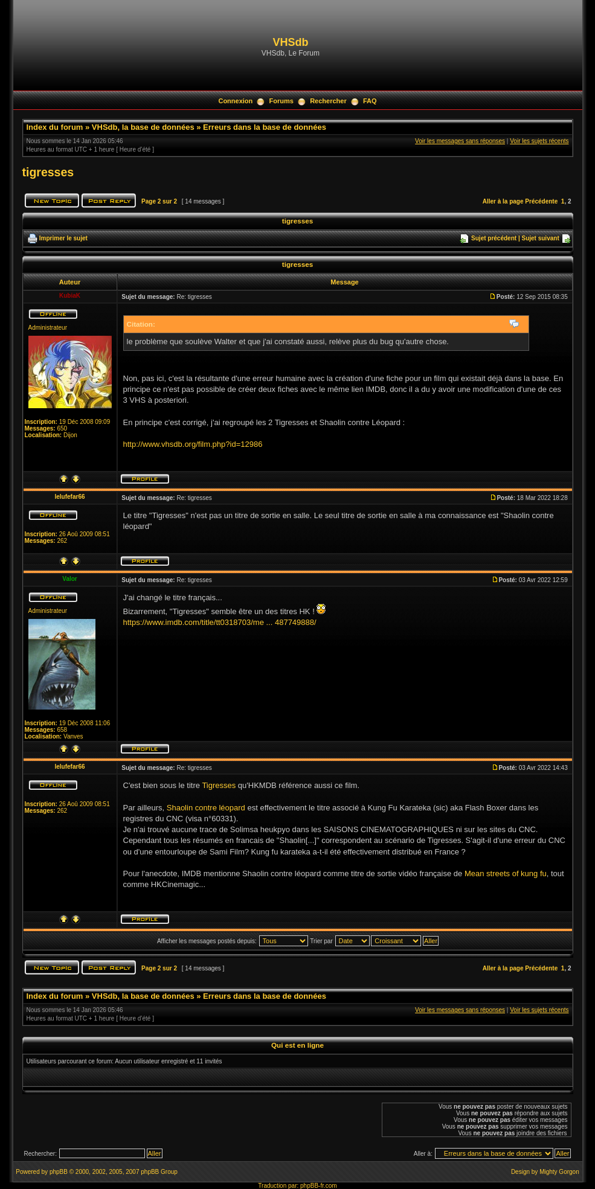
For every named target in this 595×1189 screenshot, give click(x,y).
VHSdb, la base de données (143, 127)
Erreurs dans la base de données (264, 127)
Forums (281, 100)
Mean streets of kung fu (506, 873)
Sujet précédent (493, 238)
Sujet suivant (540, 238)
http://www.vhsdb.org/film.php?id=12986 (193, 444)
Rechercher (328, 100)
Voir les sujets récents (539, 141)
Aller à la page (503, 201)
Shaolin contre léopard (206, 807)
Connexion (235, 100)
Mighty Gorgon (559, 1171)
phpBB (59, 1171)
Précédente (541, 201)
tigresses (48, 172)
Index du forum (55, 127)
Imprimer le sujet (63, 238)
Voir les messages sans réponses (460, 141)
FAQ (370, 100)
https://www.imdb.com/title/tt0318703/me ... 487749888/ (220, 622)
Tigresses (219, 785)
